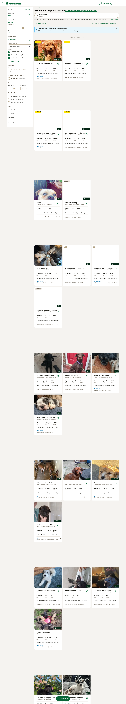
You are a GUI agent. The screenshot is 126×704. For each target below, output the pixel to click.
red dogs (55, 676)
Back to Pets (13, 44)
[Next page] (87, 551)
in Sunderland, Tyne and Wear (81, 41)
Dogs (10, 48)
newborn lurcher (35, 677)
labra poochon (79, 697)
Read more (114, 50)
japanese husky (80, 682)
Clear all (27, 40)
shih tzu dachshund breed (83, 694)
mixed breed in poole (14, 679)
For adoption (23, 56)
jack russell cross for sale (61, 672)
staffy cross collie (36, 674)
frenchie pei (34, 696)
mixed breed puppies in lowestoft (15, 691)
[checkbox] (9, 79)
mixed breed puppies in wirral (17, 671)
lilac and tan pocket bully (61, 691)
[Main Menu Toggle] (2, 3)
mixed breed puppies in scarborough (15, 675)
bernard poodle (79, 666)
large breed (78, 672)
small (54, 666)
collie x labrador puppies (38, 680)
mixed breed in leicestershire (17, 687)
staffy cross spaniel (81, 685)
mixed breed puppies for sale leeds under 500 (17, 696)
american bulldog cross (82, 691)
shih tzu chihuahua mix (37, 693)
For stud (12, 60)
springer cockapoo (103, 669)
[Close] (116, 60)
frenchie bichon (57, 688)
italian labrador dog (59, 682)
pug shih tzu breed (103, 685)
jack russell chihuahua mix (83, 676)
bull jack (55, 669)
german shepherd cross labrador (63, 694)
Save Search (41, 54)
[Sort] (105, 54)
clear (28, 70)
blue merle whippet (103, 676)
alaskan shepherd (102, 672)
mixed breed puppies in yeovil (39, 666)
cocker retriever (35, 684)
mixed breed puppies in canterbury (15, 683)
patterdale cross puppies (104, 679)
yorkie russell (101, 688)
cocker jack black (58, 679)
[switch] (24, 67)
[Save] (58, 95)
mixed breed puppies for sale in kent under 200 (18, 667)
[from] (14, 166)
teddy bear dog (35, 690)
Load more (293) (24, 110)
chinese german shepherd (61, 685)
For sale (12, 56)
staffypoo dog (79, 679)
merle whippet (79, 669)
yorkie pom (100, 694)
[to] (27, 166)
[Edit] (29, 118)
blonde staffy (101, 691)
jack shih (100, 666)
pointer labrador (102, 682)
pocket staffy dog (80, 688)
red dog (32, 687)
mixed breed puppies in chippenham (37, 670)
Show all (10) (15, 139)
